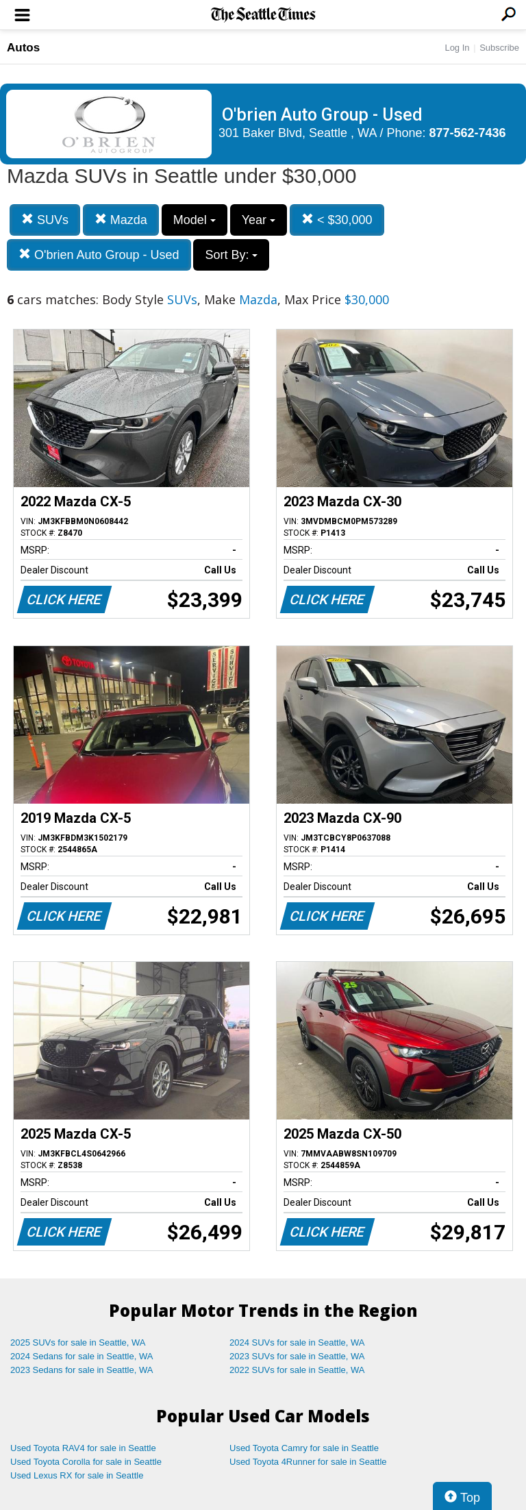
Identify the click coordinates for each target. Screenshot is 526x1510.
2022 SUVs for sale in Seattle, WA (297, 1370)
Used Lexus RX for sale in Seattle (76, 1475)
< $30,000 (337, 219)
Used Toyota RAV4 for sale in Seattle (83, 1448)
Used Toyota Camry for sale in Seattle (304, 1448)
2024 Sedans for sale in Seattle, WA (81, 1356)
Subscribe (499, 47)
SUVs (44, 219)
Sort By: (231, 255)
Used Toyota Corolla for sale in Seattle (86, 1462)
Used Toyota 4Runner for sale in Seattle (308, 1462)
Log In (456, 47)
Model (194, 220)
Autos (23, 47)
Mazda (121, 219)
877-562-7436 (467, 133)
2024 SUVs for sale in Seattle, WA (297, 1342)
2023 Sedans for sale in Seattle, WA (81, 1370)
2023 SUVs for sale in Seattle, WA (297, 1356)
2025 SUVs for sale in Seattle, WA (78, 1342)
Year (258, 220)
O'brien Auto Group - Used (98, 254)
